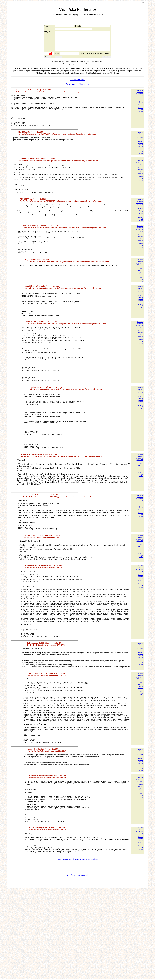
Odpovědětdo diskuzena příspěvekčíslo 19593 (139, 832)
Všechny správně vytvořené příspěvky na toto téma (77, 948)
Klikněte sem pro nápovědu (77, 964)
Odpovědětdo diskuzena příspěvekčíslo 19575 (139, 505)
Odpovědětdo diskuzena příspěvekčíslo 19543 (139, 96)
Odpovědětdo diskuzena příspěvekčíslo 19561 (139, 283)
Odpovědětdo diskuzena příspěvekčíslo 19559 (139, 244)
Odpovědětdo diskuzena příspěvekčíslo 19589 (139, 744)
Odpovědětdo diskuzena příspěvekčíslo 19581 (139, 592)
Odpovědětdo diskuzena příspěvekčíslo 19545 (139, 145)
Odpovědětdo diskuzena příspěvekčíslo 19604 (139, 859)
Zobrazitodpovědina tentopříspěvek (140, 105)
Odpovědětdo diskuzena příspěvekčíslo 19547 (139, 171)
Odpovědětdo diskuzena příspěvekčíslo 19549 (139, 218)
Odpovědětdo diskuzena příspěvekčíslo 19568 (139, 310)
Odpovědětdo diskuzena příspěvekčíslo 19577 (139, 350)
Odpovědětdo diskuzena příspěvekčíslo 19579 (139, 427)
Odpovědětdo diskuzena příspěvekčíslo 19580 (139, 546)
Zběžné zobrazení (77, 84)
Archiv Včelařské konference (77, 88)
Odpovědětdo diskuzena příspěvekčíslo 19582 (139, 623)
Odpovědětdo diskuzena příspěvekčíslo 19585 (139, 713)
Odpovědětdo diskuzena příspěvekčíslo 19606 (139, 919)
